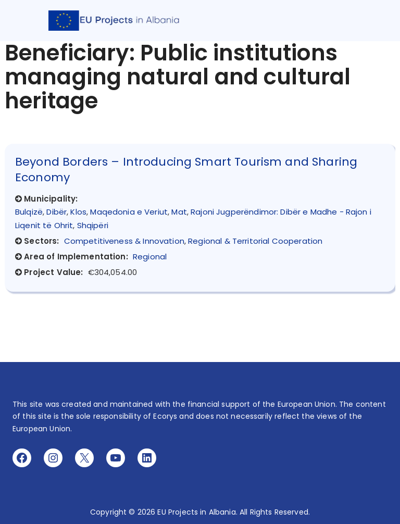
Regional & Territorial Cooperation (255, 240)
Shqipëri (92, 225)
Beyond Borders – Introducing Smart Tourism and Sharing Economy (186, 169)
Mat (178, 211)
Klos (78, 211)
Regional (150, 256)
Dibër (56, 211)
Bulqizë (29, 211)
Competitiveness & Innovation (124, 240)
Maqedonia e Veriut (129, 211)
